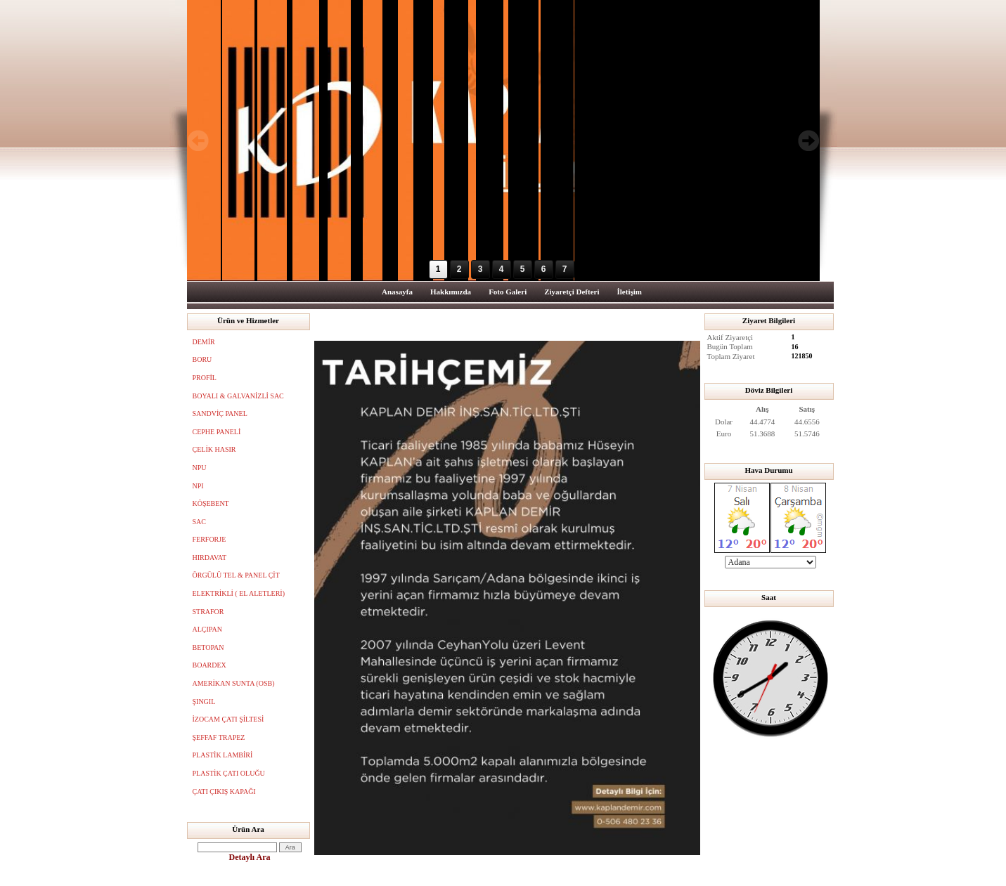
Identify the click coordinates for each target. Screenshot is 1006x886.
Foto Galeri (508, 291)
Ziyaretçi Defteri (571, 291)
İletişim (629, 291)
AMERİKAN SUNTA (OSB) (234, 683)
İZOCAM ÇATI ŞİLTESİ (228, 719)
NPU (200, 467)
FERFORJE (209, 539)
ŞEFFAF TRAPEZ (219, 737)
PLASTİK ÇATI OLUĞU (229, 773)
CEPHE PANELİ (217, 432)
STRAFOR (208, 611)
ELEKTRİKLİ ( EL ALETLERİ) (239, 593)
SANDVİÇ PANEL (220, 413)
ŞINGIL (204, 701)
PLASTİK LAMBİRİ (223, 755)
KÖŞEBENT (211, 503)
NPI (198, 486)
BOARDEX (209, 665)
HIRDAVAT (210, 557)
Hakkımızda (450, 291)
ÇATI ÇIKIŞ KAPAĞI (224, 791)
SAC (199, 522)
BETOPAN (208, 647)
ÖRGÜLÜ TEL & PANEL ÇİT (236, 575)
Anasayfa (397, 291)
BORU (202, 359)
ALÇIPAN (207, 629)
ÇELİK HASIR (214, 449)
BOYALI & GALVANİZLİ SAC (238, 396)
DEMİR (204, 342)
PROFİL (205, 378)
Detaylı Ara (250, 857)
